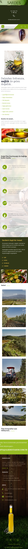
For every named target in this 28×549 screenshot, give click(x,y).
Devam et (5, 468)
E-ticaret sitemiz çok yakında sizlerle (12, 480)
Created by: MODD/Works (14, 544)
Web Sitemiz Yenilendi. (8, 475)
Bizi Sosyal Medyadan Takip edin (11, 478)
